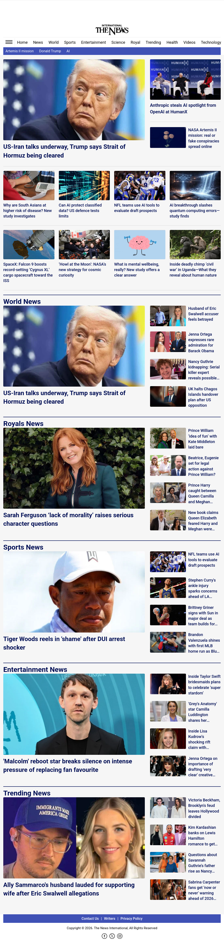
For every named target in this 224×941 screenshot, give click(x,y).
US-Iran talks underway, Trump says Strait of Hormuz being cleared (64, 151)
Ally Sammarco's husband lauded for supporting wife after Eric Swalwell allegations (69, 889)
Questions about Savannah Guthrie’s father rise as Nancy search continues (203, 863)
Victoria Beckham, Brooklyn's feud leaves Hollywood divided (204, 808)
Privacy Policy (131, 918)
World (54, 42)
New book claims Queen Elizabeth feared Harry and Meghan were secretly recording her (204, 521)
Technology (211, 42)
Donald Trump (50, 51)
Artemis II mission (19, 51)
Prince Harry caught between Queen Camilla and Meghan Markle (202, 494)
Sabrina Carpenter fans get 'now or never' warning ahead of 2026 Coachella (204, 890)
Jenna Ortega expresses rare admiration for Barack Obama (201, 342)
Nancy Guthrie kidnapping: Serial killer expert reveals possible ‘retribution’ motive (204, 370)
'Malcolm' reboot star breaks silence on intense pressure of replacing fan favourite (67, 765)
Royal (135, 42)
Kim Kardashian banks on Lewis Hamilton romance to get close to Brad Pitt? (204, 836)
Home (22, 42)
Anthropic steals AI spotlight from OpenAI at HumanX (183, 108)
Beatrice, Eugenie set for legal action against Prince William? (203, 466)
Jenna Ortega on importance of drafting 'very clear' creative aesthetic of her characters (202, 767)
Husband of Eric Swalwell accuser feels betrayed (203, 314)
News (38, 42)
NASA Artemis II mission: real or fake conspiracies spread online (203, 138)
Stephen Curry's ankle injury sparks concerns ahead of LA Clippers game (202, 588)
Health (172, 42)
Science (118, 42)
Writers (109, 918)
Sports (70, 42)
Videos (190, 42)
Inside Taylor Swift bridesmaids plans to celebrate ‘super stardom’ (204, 684)
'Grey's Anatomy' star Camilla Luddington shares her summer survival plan (202, 712)
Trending (153, 42)
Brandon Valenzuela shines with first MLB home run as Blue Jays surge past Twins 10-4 (204, 643)
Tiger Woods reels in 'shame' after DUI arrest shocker (64, 643)
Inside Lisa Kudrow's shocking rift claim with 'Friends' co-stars (203, 739)
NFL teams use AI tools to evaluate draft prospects (203, 559)
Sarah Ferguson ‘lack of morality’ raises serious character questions (68, 519)
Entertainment (93, 42)
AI (68, 51)
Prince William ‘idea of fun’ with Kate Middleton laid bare (202, 438)
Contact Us (90, 918)
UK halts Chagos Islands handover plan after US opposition (203, 397)
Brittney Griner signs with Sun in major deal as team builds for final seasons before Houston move (203, 616)
